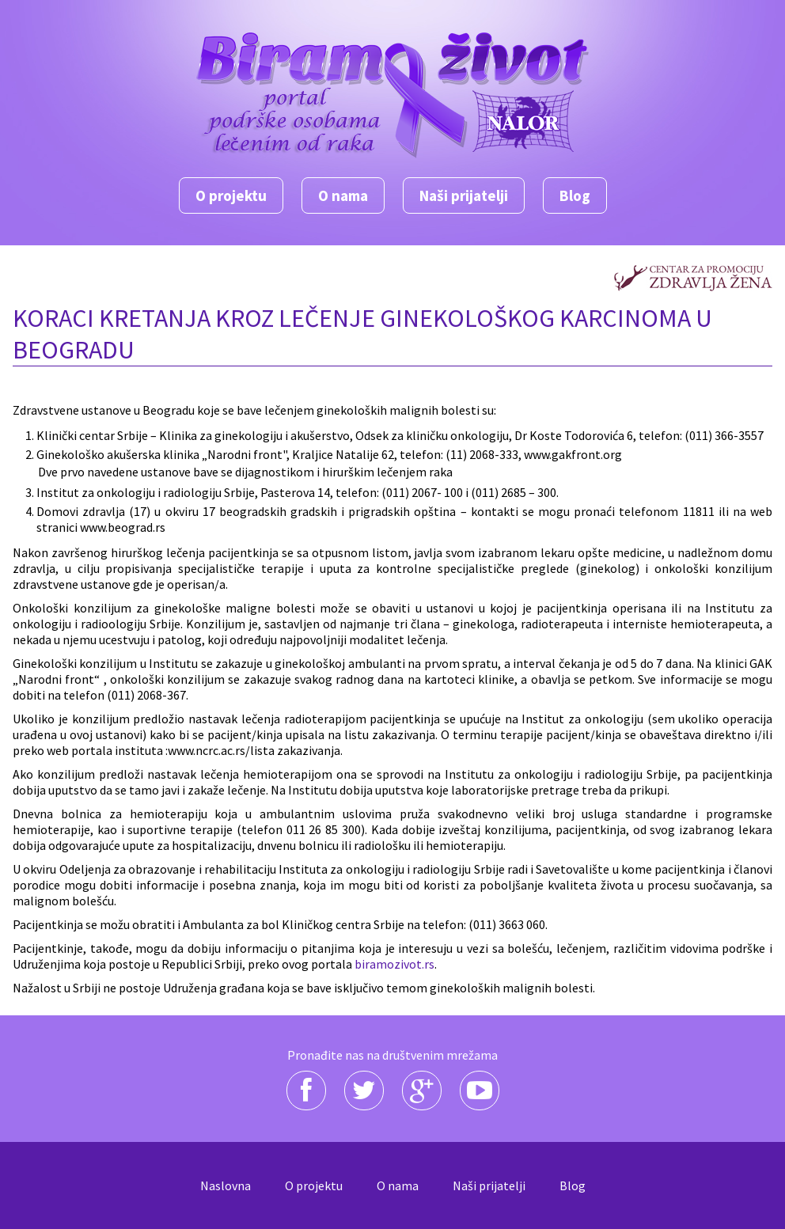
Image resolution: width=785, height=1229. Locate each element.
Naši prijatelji (463, 195)
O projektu (231, 195)
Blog (574, 195)
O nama (343, 195)
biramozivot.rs (394, 964)
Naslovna (225, 1185)
